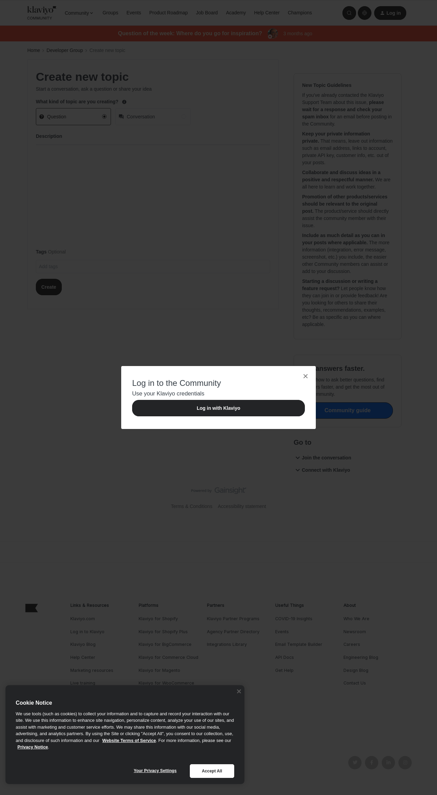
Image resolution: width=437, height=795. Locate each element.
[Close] (239, 691)
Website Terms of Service (129, 740)
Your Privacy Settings (155, 770)
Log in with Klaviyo (218, 408)
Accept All (212, 771)
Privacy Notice (32, 747)
